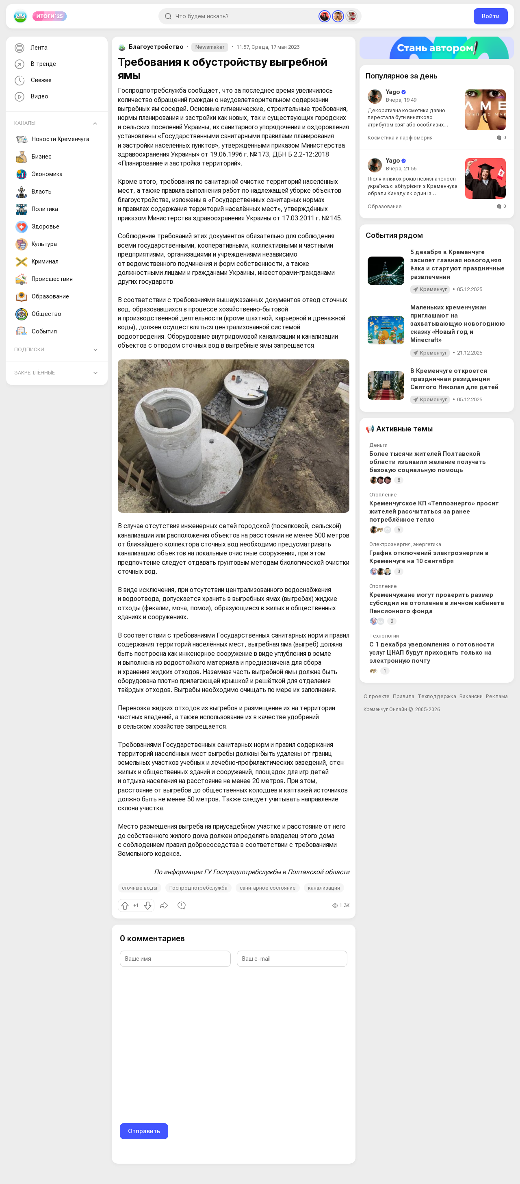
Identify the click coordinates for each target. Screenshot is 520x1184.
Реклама (497, 696)
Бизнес (33, 157)
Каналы (24, 123)
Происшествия (44, 279)
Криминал (36, 262)
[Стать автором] (437, 48)
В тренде (34, 64)
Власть (33, 192)
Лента (30, 48)
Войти (491, 16)
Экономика (39, 174)
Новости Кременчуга (52, 139)
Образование (42, 297)
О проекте (377, 696)
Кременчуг (433, 289)
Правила (403, 696)
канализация (324, 888)
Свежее (32, 81)
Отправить (144, 1130)
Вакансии (471, 696)
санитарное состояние (268, 888)
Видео (30, 97)
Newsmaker (209, 47)
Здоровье (37, 227)
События (36, 332)
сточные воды (139, 888)
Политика (36, 209)
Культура (36, 244)
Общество (38, 314)
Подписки (29, 349)
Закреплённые (34, 373)
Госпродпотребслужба (198, 888)
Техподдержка (437, 696)
